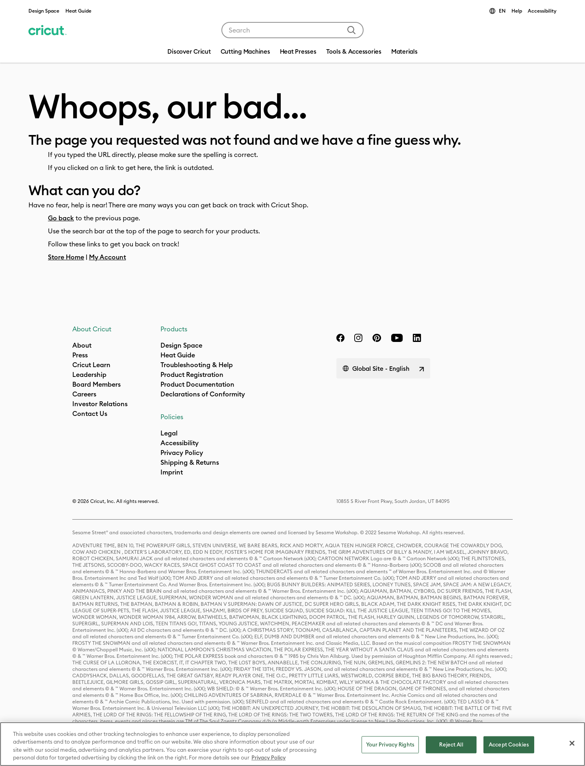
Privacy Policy (181, 452)
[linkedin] (417, 338)
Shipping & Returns (189, 462)
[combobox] (292, 30)
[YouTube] (397, 338)
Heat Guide (78, 11)
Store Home (66, 257)
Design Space (43, 11)
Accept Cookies (509, 744)
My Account (107, 257)
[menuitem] (245, 52)
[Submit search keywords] (351, 30)
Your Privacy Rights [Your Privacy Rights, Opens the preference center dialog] (390, 744)
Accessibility (542, 11)
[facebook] (340, 338)
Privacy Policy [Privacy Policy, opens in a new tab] (268, 757)
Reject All (451, 744)
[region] (292, 744)
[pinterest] (376, 338)
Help (516, 11)
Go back (61, 218)
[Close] (572, 743)
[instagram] (358, 338)
